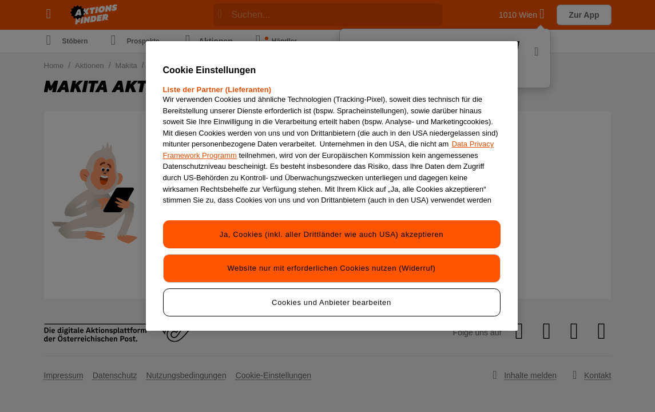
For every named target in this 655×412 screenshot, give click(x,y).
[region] (332, 184)
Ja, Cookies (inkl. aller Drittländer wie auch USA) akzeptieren (331, 233)
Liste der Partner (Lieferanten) (217, 89)
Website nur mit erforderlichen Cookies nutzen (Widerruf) (331, 267)
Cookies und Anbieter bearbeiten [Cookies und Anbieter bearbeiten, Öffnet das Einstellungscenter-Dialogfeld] (331, 300)
